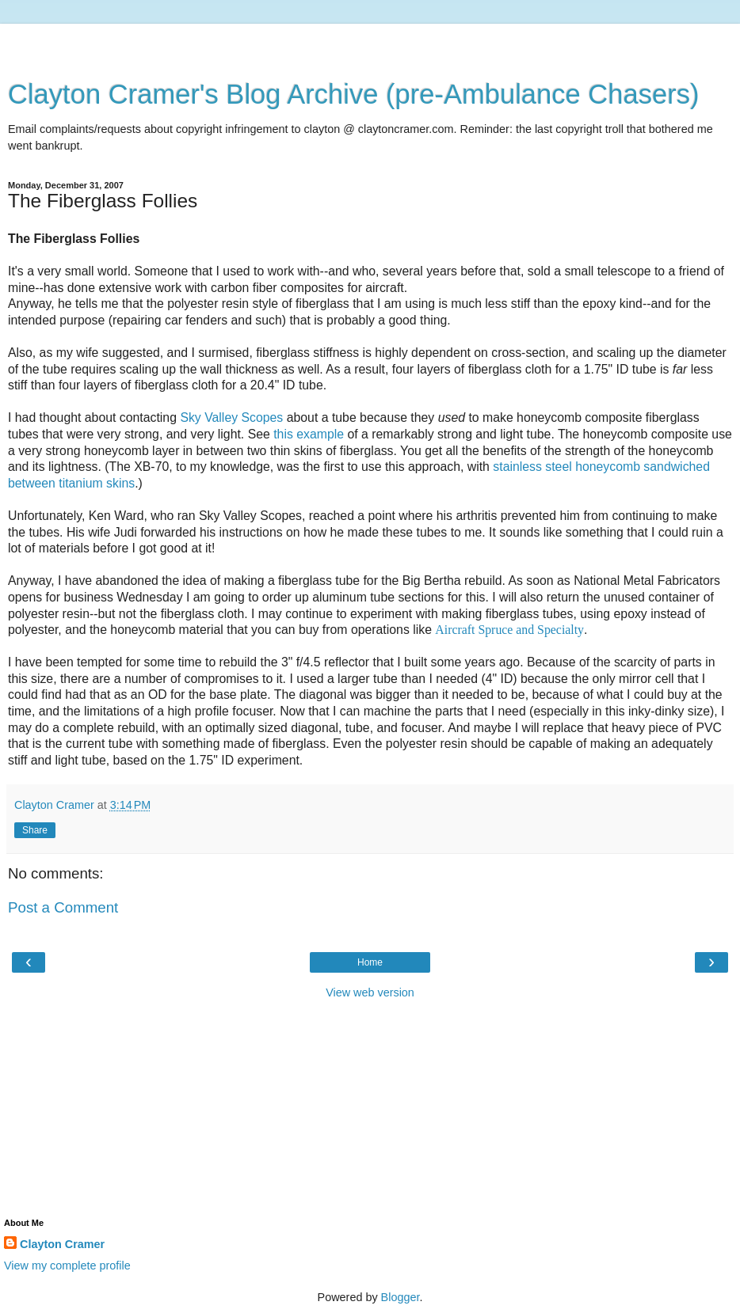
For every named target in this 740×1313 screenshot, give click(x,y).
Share (35, 830)
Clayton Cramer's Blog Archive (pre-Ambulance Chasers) (354, 94)
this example (308, 434)
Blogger (400, 1297)
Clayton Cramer (62, 1244)
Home (370, 962)
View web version (370, 992)
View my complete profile (67, 1265)
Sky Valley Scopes (231, 417)
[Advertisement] (370, 43)
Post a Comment (63, 907)
